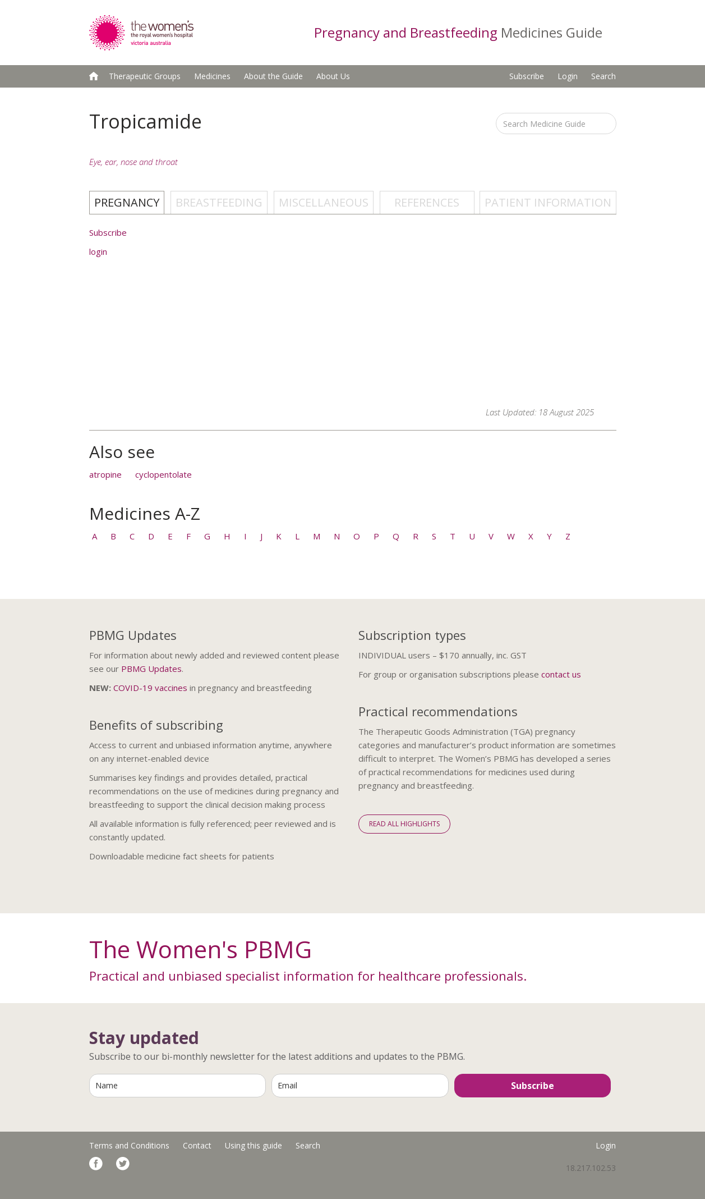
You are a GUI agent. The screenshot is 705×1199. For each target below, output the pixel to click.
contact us (561, 674)
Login (567, 76)
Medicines (212, 76)
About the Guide (273, 76)
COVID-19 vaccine (148, 687)
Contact (197, 1145)
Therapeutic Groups (145, 76)
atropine (105, 474)
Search (603, 76)
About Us (333, 76)
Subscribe (526, 76)
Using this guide (253, 1145)
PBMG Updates (151, 668)
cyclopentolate (163, 474)
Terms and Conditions (129, 1145)
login (98, 251)
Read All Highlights (404, 824)
